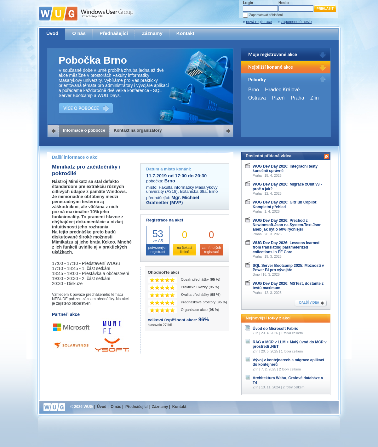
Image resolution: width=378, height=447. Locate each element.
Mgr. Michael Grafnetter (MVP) (172, 200)
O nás (79, 33)
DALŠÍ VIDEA (309, 302)
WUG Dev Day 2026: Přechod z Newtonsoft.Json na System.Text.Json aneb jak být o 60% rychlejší (287, 225)
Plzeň (278, 97)
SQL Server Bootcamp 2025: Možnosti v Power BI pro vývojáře (288, 267)
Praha (297, 97)
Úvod (52, 33)
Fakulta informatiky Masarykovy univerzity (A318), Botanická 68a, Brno (182, 189)
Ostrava (257, 97)
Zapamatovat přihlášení (266, 15)
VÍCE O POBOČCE (81, 108)
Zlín (314, 97)
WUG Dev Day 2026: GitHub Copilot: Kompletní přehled (285, 204)
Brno (253, 89)
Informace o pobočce (84, 130)
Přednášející (114, 33)
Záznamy (152, 33)
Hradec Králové (282, 89)
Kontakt (185, 33)
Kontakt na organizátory (138, 130)
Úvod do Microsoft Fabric (275, 328)
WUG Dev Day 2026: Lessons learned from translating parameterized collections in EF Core (286, 247)
